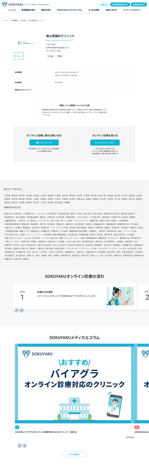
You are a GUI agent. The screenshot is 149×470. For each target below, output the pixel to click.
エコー (29, 234)
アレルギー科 (71, 248)
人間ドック (8, 241)
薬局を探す (46, 10)
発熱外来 (8, 213)
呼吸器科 (117, 244)
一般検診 (120, 241)
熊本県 (36, 202)
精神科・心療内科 (37, 248)
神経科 (133, 227)
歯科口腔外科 (119, 234)
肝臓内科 (55, 231)
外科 (29, 251)
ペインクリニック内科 (88, 248)
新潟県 (110, 195)
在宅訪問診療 (63, 213)
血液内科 (17, 258)
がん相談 (60, 241)
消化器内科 (9, 255)
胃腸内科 (118, 255)
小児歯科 (130, 234)
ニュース (12, 10)
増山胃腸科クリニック (36, 20)
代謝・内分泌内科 (44, 244)
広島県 (110, 198)
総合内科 (54, 237)
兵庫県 (65, 198)
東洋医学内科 (88, 241)
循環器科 (98, 244)
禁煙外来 (8, 244)
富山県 (117, 195)
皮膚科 (44, 255)
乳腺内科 (36, 227)
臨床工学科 (105, 220)
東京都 (94, 195)
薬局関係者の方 (139, 4)
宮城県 (29, 195)
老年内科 (85, 255)
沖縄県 (67, 202)
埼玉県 (79, 195)
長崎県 (29, 202)
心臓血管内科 (10, 220)
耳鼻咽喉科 (138, 244)
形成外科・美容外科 (75, 244)
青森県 (15, 195)
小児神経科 (123, 220)
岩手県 (22, 195)
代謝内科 (8, 227)
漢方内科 (108, 244)
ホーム (6, 20)
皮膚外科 (42, 241)
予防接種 (47, 234)
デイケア (45, 237)
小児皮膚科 (51, 213)
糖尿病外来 (125, 237)
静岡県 (22, 198)
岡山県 (103, 198)
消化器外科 (20, 255)
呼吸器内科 (9, 251)
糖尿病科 (25, 224)
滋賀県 (43, 198)
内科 (140, 248)
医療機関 (14, 20)
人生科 (69, 241)
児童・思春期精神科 (88, 237)
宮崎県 (51, 202)
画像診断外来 (123, 224)
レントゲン (37, 234)
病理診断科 (70, 217)
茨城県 (58, 195)
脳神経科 (35, 224)
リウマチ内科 (82, 217)
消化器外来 (72, 234)
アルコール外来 (130, 231)
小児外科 (43, 251)
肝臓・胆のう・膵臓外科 (40, 231)
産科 (38, 255)
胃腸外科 (60, 224)
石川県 (125, 195)
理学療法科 (9, 217)
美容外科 (76, 255)
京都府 (51, 198)
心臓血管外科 (91, 251)
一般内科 (102, 231)
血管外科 (115, 227)
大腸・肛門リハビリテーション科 (17, 237)
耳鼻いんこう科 (96, 255)
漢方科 (43, 224)
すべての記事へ (74, 454)
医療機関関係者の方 (120, 4)
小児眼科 (17, 227)
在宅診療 (60, 217)
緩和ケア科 (24, 231)
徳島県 (125, 198)
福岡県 (15, 202)
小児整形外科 (29, 213)
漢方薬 (72, 227)
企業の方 (104, 4)
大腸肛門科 (94, 220)
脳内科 (125, 217)
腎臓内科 (8, 258)
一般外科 (21, 220)
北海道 (7, 195)
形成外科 (59, 251)
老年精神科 (109, 241)
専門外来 (108, 234)
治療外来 (51, 241)
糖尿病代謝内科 (128, 213)
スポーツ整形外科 (22, 241)
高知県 (7, 202)
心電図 (22, 234)
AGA (136, 241)
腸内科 (43, 217)
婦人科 (35, 251)
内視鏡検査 (84, 234)
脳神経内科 (128, 255)
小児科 (51, 251)
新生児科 (87, 213)
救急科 (89, 224)
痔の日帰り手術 (11, 234)
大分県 (43, 202)
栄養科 (91, 227)
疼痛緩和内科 (99, 224)
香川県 (132, 198)
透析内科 (99, 241)
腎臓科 (132, 217)
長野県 (7, 198)
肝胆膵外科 (116, 217)
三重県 (36, 198)
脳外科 (93, 234)
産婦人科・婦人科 (21, 248)
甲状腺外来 (136, 237)
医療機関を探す (28, 10)
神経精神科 (111, 224)
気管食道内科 (128, 251)
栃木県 (23, 20)
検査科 (114, 220)
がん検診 (64, 231)
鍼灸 (120, 231)
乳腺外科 (89, 244)
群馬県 (72, 195)
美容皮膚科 (60, 248)
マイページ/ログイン (132, 10)
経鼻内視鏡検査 (59, 234)
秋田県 (36, 195)
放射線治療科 (33, 217)
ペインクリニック (81, 220)
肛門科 (16, 244)
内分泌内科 (132, 248)
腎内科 (100, 234)
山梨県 (139, 195)
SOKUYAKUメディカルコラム (69, 10)
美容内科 (69, 224)
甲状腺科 (51, 224)
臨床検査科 (82, 227)
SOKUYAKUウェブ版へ (105, 142)
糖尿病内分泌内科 (112, 213)
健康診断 (102, 237)
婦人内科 (77, 241)
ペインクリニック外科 (59, 227)
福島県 (51, 195)
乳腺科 (140, 227)
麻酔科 (26, 258)
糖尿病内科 (66, 255)
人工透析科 (32, 220)
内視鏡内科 (127, 244)
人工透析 (68, 220)
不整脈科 (92, 231)
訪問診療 (99, 227)
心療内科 (80, 251)
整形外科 (111, 251)
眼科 (50, 255)
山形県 (43, 195)
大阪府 (58, 198)
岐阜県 (15, 198)
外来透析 (134, 224)
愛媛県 (139, 198)
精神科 (56, 255)
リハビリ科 (40, 213)
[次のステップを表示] (22, 310)
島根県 (96, 198)
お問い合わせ (111, 10)
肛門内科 (36, 237)
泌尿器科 (139, 251)
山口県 (117, 198)
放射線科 (102, 251)
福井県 (132, 195)
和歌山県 (80, 198)
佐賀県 (22, 202)
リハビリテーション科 (117, 248)
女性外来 (17, 213)
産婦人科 (31, 255)
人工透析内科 (95, 217)
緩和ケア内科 (76, 213)
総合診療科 (80, 224)
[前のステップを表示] (17, 310)
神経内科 (129, 241)
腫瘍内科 (106, 217)
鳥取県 (89, 198)
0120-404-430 (45, 142)
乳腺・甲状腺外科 (28, 244)
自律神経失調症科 (12, 224)
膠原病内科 (112, 231)
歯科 (119, 251)
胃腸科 (34, 241)
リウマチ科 (102, 248)
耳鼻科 (107, 227)
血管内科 (51, 217)
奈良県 (72, 198)
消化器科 (8, 248)
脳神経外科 (139, 255)
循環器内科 (70, 251)
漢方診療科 (20, 217)
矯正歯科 (50, 248)
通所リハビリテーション (69, 237)
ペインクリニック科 (46, 220)
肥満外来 (45, 227)
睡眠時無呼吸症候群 (78, 231)
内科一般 (59, 220)
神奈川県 (102, 195)
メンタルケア (113, 237)
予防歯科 (125, 227)
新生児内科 (97, 213)
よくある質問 (93, 10)
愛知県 (29, 198)
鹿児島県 (59, 202)
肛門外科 (108, 255)
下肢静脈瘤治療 (11, 231)
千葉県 (87, 195)
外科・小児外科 (59, 244)
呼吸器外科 (20, 251)
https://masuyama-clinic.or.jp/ (58, 40)
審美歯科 (27, 227)
